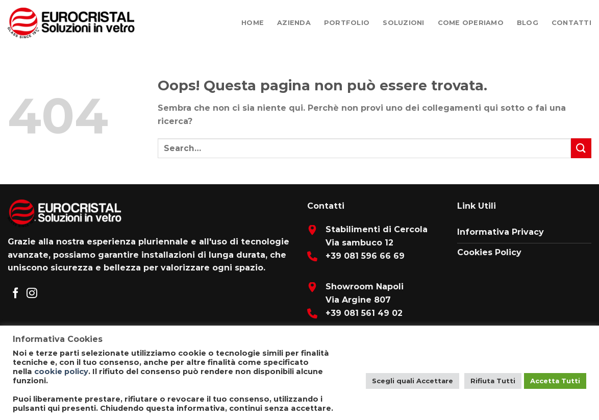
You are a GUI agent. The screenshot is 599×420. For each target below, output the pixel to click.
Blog (527, 23)
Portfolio (346, 23)
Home (252, 23)
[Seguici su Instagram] (32, 294)
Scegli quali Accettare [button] (412, 381)
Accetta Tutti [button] (555, 381)
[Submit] (581, 148)
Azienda (294, 23)
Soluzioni (403, 23)
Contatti (571, 23)
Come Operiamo (471, 23)
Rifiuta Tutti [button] (492, 381)
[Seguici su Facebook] (15, 294)
